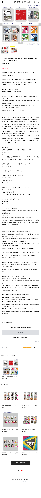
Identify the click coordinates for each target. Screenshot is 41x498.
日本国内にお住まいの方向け (20, 337)
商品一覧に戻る (20, 463)
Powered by (20, 482)
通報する (37, 341)
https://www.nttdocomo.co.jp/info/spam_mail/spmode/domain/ (20, 299)
